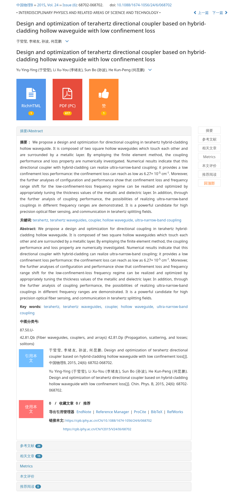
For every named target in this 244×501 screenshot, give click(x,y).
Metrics (26, 466)
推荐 (86, 403)
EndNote (83, 411)
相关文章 (31, 455)
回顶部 (209, 183)
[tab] (104, 131)
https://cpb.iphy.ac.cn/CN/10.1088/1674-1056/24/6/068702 (108, 420)
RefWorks (175, 411)
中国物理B (24, 4)
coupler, (95, 220)
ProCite (140, 411)
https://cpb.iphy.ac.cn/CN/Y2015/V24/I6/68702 (97, 429)
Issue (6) (70, 4)
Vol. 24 (52, 4)
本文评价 (27, 476)
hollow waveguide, (119, 220)
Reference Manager (112, 411)
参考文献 (31, 445)
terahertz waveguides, (69, 220)
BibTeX (156, 411)
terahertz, (41, 220)
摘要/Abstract (31, 130)
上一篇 (201, 12)
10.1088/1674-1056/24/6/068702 (144, 4)
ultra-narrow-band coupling (158, 220)
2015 (41, 4)
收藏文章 (66, 403)
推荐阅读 (30, 486)
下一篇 (220, 12)
